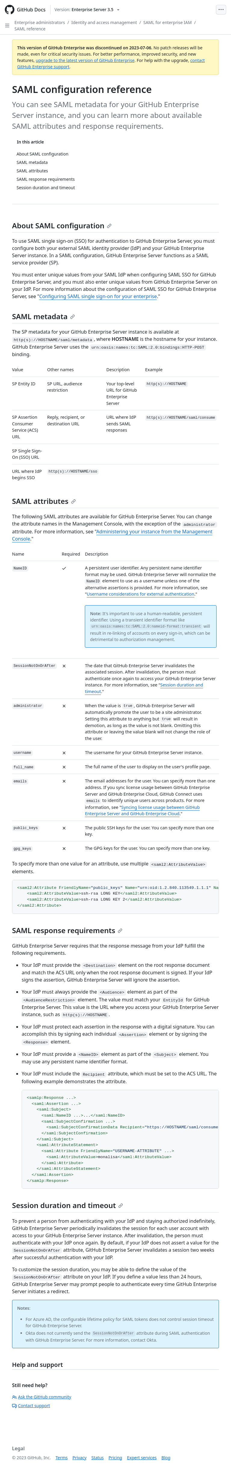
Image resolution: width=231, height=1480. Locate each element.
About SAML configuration (62, 225)
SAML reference (29, 29)
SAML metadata (43, 316)
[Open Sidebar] (7, 25)
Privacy (79, 1457)
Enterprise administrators (39, 22)
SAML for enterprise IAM (167, 22)
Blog (166, 1457)
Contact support (31, 1405)
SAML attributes (44, 501)
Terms (62, 1457)
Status (97, 1457)
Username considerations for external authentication (140, 594)
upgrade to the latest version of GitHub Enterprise (85, 60)
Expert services (142, 1457)
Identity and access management (104, 22)
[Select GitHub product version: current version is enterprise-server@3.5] (87, 9)
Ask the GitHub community (41, 1397)
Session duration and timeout (67, 1205)
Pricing (115, 1457)
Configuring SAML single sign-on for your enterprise (98, 296)
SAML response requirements (67, 930)
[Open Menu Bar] (221, 9)
